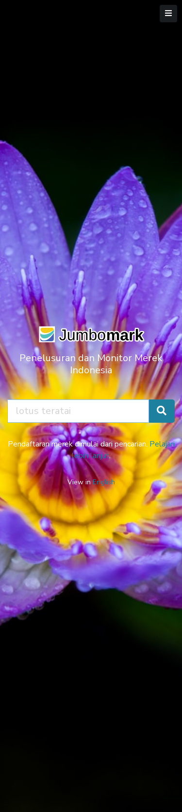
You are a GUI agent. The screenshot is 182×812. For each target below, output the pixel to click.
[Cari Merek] (162, 411)
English (104, 482)
